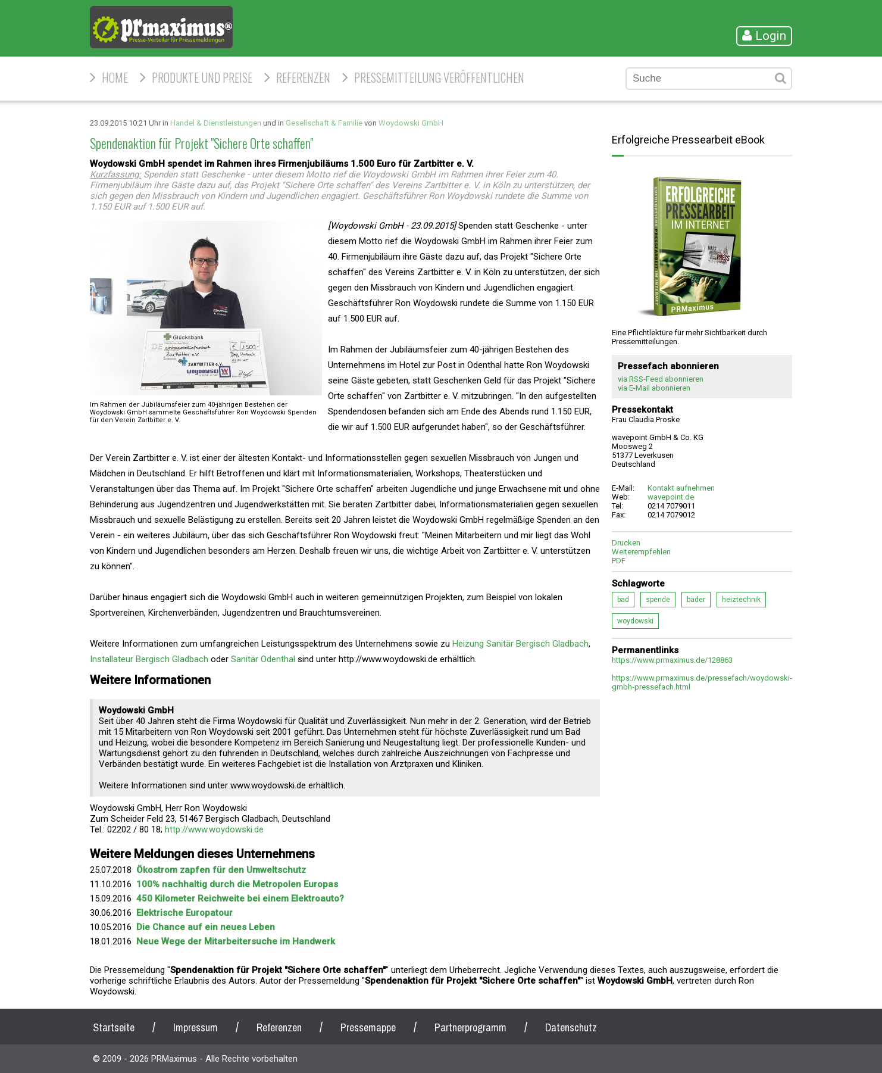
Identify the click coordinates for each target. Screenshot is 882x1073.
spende (658, 599)
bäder (696, 599)
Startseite (114, 1027)
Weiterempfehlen (641, 551)
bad (623, 599)
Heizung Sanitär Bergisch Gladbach (520, 643)
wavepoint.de (671, 496)
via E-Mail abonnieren (654, 387)
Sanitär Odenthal (264, 659)
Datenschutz (571, 1027)
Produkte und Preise (202, 77)
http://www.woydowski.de (214, 829)
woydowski (635, 621)
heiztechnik (741, 599)
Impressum (195, 1027)
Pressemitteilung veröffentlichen (439, 77)
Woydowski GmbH (411, 122)
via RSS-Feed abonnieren (660, 379)
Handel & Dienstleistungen (215, 122)
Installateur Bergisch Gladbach (149, 659)
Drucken (626, 542)
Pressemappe (368, 1027)
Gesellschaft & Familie (324, 122)
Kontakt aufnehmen (681, 488)
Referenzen (303, 77)
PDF (618, 560)
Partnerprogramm (470, 1027)
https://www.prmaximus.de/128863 (672, 660)
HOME (115, 77)
